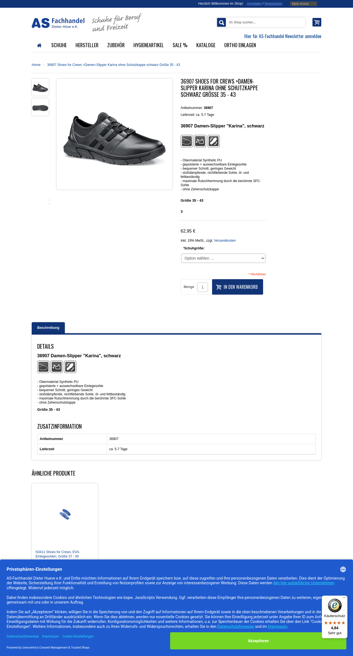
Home (36, 65)
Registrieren (273, 4)
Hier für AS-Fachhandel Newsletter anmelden (282, 36)
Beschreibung (48, 328)
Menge (189, 287)
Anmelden (254, 4)
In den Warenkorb (237, 286)
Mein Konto (300, 4)
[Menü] (344, 599)
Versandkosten (225, 240)
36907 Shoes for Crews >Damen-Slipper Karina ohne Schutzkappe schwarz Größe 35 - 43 (113, 65)
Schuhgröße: (194, 248)
